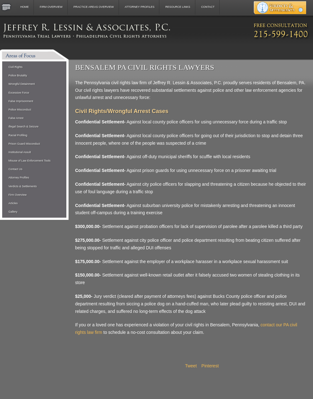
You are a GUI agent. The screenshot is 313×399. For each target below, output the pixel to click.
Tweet (191, 365)
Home (24, 6)
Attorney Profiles (139, 6)
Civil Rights (15, 67)
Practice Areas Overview (94, 6)
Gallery (13, 211)
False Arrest (15, 118)
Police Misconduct (19, 109)
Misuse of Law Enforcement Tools (29, 160)
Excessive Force (18, 92)
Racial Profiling (17, 135)
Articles (13, 203)
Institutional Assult (19, 152)
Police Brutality (17, 75)
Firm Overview (51, 6)
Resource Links (177, 6)
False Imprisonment (20, 101)
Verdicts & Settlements (22, 186)
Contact (208, 6)
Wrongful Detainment (21, 84)
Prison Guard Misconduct (24, 143)
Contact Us (15, 169)
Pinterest (210, 365)
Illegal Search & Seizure (23, 126)
